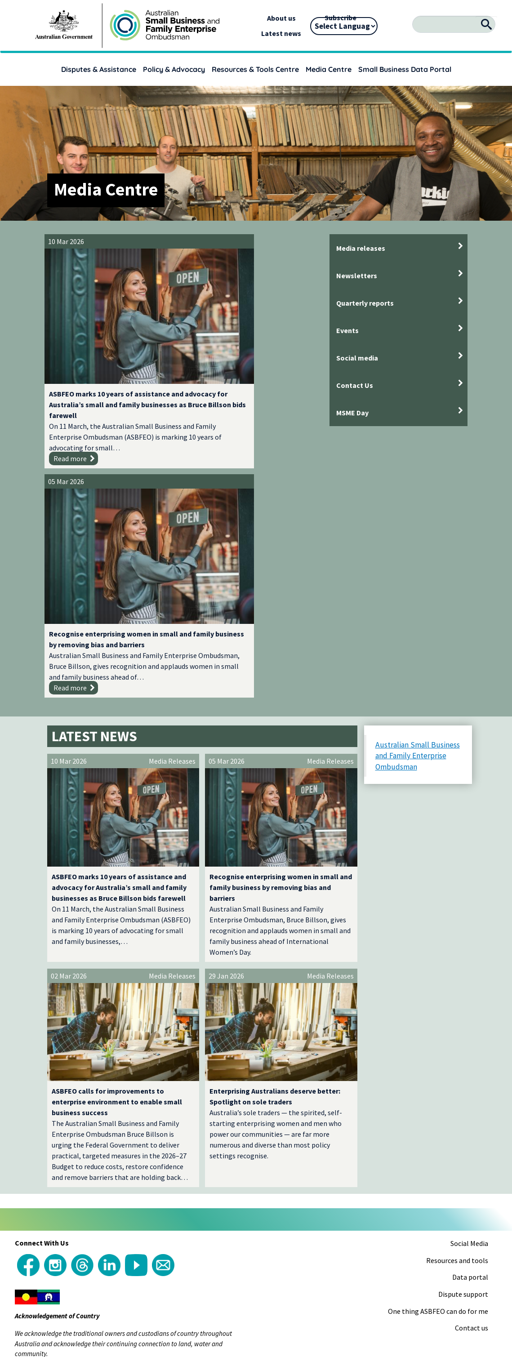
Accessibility (379, 1161)
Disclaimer (420, 1161)
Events (347, 330)
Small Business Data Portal (404, 69)
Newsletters (356, 275)
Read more (70, 433)
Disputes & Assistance (98, 69)
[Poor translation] (32, 1223)
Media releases (360, 248)
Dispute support (463, 1040)
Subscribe (340, 17)
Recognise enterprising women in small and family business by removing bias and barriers (255, 358)
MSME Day (352, 412)
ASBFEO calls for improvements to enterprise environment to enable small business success (117, 847)
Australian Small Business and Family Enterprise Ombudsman (417, 502)
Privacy (452, 1161)
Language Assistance (321, 1161)
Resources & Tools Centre (255, 69)
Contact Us (354, 385)
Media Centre (329, 69)
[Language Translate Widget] (344, 26)
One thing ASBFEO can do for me (438, 1057)
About (26, 1161)
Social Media (469, 989)
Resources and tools (457, 1006)
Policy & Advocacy (174, 69)
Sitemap (482, 1161)
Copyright (55, 1161)
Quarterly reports (365, 302)
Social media (357, 357)
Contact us (471, 1073)
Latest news (281, 33)
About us (281, 17)
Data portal (470, 1023)
